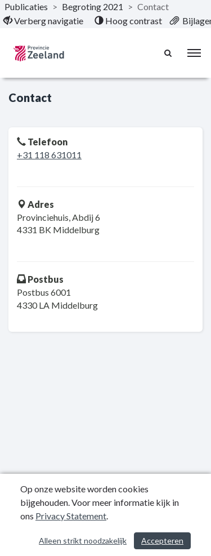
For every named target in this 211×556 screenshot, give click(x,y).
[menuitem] (43, 21)
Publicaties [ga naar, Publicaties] (26, 6)
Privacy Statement (70, 515)
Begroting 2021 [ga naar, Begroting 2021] (92, 6)
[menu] (194, 53)
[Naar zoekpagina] (169, 53)
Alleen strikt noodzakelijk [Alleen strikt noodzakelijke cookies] (83, 540)
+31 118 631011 (49, 154)
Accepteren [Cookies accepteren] (162, 540)
